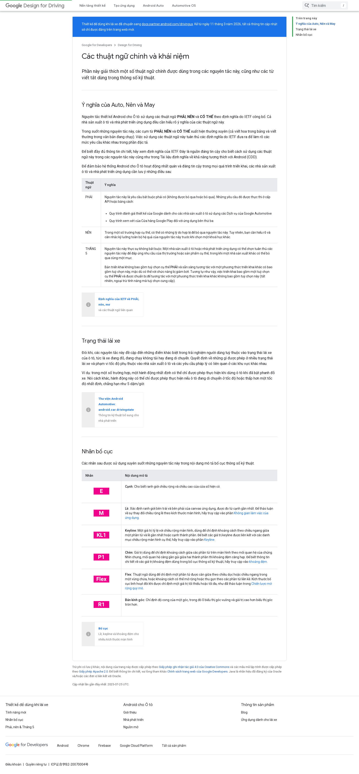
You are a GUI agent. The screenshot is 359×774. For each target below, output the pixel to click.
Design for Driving (34, 6)
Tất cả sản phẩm (174, 745)
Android (62, 745)
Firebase (104, 745)
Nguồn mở (130, 727)
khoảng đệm (258, 561)
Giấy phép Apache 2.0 (93, 671)
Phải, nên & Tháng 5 (19, 727)
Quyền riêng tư (36, 764)
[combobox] (325, 5)
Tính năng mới (15, 712)
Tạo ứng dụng (124, 5)
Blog (244, 712)
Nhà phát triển (133, 720)
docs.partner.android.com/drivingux (167, 24)
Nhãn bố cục (14, 720)
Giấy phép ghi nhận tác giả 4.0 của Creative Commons (194, 667)
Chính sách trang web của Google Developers (197, 671)
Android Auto (153, 5)
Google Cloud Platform (136, 745)
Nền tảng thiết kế (92, 5)
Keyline (209, 540)
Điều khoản (13, 764)
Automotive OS (184, 5)
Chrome (83, 745)
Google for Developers (97, 45)
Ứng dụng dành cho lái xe (259, 720)
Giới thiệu (129, 712)
